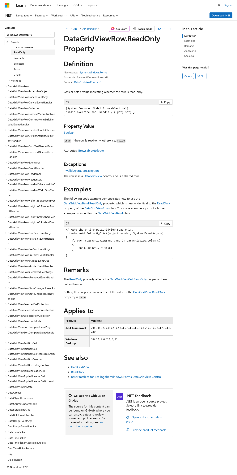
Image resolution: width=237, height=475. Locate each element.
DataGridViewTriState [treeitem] (20, 387)
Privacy (83, 463)
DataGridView (93, 176)
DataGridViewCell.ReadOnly (128, 279)
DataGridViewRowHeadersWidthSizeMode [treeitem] (31, 192)
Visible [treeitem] (17, 75)
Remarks (189, 46)
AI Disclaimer (12, 463)
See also (189, 56)
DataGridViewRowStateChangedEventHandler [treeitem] (31, 296)
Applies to (190, 51)
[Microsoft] (7, 5)
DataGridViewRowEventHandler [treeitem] (26, 168)
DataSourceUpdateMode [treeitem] (22, 404)
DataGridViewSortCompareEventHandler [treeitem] (31, 335)
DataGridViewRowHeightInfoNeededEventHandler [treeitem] (31, 208)
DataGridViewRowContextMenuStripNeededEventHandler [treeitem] (30, 122)
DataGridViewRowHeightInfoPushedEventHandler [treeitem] (31, 224)
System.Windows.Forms (93, 72)
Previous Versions (34, 463)
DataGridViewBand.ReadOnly (83, 203)
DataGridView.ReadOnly (149, 292)
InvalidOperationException (81, 170)
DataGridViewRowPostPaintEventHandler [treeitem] (31, 241)
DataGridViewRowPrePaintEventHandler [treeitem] (31, 255)
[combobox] (30, 35)
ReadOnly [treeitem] (19, 52)
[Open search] (219, 5)
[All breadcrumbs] (67, 29)
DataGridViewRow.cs (86, 82)
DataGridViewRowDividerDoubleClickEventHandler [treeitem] (30, 138)
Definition (190, 35)
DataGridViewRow (96, 208)
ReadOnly (163, 203)
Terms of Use (102, 463)
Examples (189, 40)
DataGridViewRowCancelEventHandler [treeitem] (30, 102)
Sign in (228, 5)
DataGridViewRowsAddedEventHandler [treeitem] (30, 266)
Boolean (69, 132)
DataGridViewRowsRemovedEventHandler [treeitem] (31, 280)
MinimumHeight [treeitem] (23, 46)
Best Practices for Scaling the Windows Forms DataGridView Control (116, 377)
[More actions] (170, 29)
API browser (90, 28)
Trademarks (121, 463)
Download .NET (221, 15)
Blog (52, 463)
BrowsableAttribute (91, 150)
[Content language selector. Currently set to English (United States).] (22, 454)
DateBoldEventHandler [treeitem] (21, 415)
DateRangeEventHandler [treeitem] (22, 426)
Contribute (68, 463)
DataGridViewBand (110, 213)
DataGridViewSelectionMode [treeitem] (24, 321)
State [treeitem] (17, 69)
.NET (75, 28)
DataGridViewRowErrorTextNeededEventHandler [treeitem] (31, 154)
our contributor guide (86, 424)
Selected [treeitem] (19, 63)
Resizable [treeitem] (19, 58)
